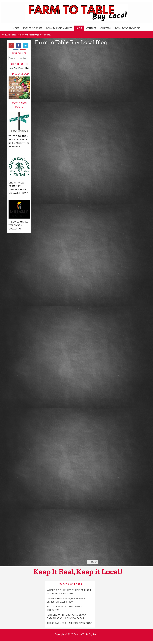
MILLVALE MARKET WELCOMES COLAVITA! (64, 608)
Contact (91, 28)
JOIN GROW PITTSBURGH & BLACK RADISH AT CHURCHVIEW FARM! (66, 616)
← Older (92, 561)
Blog (79, 28)
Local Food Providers (127, 28)
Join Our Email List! (19, 68)
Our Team (105, 28)
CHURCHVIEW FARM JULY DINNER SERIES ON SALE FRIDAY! (66, 600)
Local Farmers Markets (59, 28)
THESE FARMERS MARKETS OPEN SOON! (70, 623)
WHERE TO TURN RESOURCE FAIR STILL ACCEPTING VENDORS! (70, 592)
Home (16, 28)
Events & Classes (32, 28)
